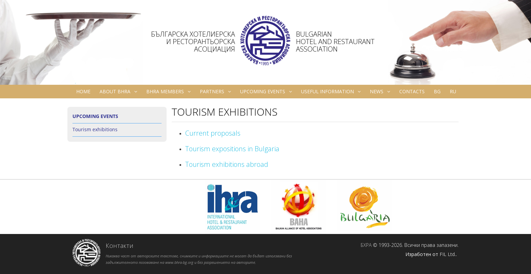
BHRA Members (168, 91)
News (380, 91)
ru (453, 91)
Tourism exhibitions (95, 129)
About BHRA (118, 91)
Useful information (331, 91)
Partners (215, 91)
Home (83, 91)
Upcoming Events (266, 91)
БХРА (366, 245)
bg (437, 91)
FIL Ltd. (448, 254)
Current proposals (212, 133)
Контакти (119, 245)
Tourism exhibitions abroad (226, 164)
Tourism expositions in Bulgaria (232, 148)
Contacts (412, 91)
